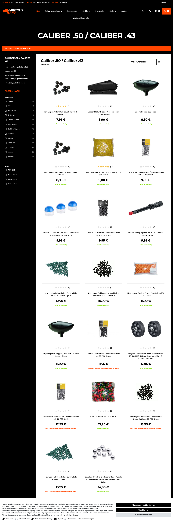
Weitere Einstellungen (86, 519)
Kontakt (164, 2)
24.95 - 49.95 (12, 174)
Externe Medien (24, 519)
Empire (10, 101)
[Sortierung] (142, 62)
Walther (10, 156)
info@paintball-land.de (41, 2)
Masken (112, 11)
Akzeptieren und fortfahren (143, 505)
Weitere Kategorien (81, 18)
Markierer (86, 11)
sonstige (11, 133)
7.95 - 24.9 (11, 170)
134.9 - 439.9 (12, 183)
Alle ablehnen (143, 510)
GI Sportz (11, 115)
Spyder (10, 138)
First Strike (11, 110)
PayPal (60, 519)
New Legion (12, 124)
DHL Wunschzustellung (43, 519)
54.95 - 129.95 (12, 179)
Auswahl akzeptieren (143, 515)
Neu (38, 11)
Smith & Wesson (13, 128)
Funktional (72, 519)
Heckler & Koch (13, 119)
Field (9, 105)
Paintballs (99, 11)
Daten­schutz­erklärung (69, 515)
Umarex (11, 147)
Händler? (63, 2)
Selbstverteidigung (53, 11)
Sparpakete (72, 11)
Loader (124, 11)
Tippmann (11, 142)
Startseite (8, 48)
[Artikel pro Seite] (161, 62)
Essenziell (9, 519)
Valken (10, 152)
